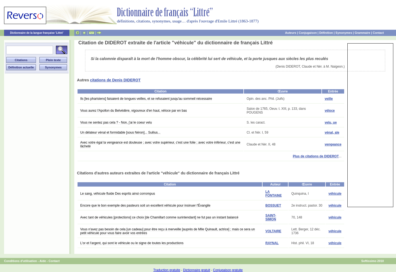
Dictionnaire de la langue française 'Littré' (36, 32)
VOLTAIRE (273, 231)
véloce (330, 110)
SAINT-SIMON (270, 217)
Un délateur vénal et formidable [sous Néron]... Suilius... (120, 132)
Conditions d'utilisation (20, 261)
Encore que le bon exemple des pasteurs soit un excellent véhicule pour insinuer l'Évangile (145, 205)
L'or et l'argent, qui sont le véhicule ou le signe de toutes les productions (131, 243)
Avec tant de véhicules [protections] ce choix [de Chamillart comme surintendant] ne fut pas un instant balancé (159, 217)
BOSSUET (273, 205)
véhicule (334, 193)
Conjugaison (308, 32)
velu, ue (331, 122)
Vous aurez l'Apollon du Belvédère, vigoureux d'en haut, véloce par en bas (133, 110)
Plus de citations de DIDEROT (316, 156)
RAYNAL (271, 243)
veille (329, 99)
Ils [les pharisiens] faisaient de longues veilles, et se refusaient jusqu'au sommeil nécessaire (146, 99)
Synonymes (343, 32)
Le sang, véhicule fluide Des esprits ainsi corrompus (117, 193)
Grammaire (362, 32)
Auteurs (290, 32)
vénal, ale (332, 132)
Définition (326, 32)
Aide (42, 261)
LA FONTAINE (273, 193)
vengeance (333, 144)
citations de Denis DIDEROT (115, 80)
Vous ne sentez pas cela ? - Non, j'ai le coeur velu (116, 122)
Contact (378, 32)
